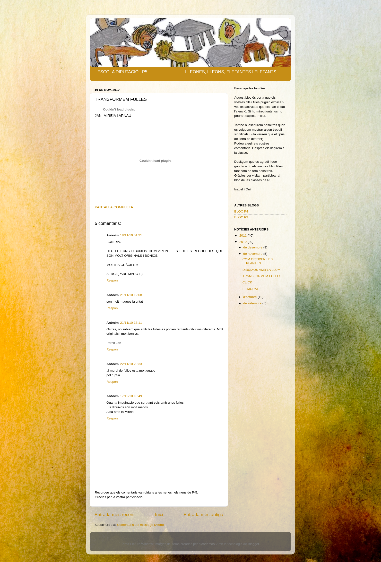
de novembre (253, 253)
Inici (159, 514)
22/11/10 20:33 (131, 364)
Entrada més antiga (203, 514)
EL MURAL (250, 289)
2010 (243, 242)
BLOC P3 (241, 217)
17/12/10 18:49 (131, 396)
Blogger (253, 544)
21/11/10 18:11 (131, 322)
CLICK (247, 282)
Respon (112, 280)
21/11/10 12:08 (131, 295)
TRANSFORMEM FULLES (262, 276)
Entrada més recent (115, 514)
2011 (243, 235)
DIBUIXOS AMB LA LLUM (261, 270)
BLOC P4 (241, 211)
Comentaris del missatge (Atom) (140, 525)
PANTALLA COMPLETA (114, 207)
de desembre (253, 247)
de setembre (252, 303)
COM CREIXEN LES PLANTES (257, 261)
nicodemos (207, 544)
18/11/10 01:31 (131, 235)
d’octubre (250, 297)
